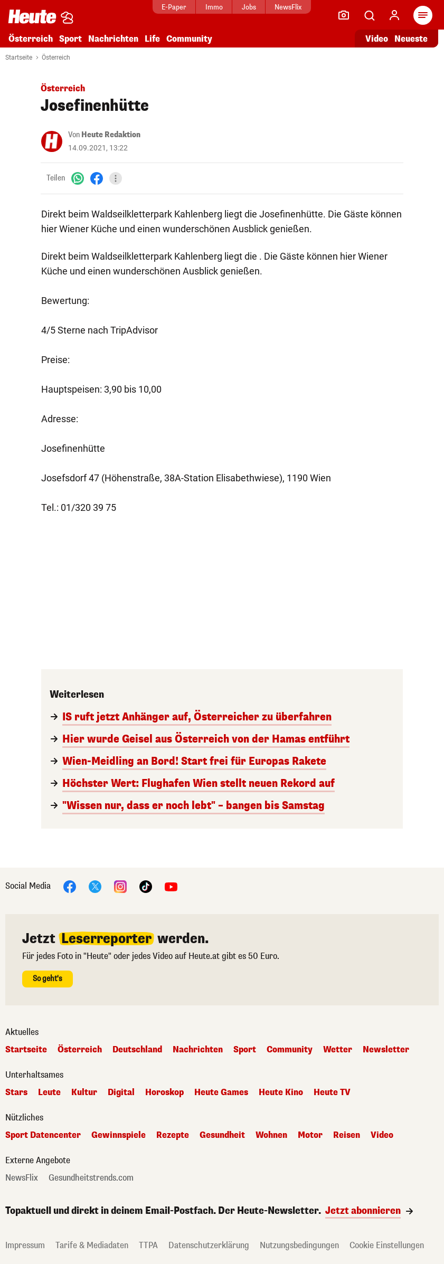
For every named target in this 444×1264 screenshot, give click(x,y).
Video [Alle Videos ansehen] (376, 38)
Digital (121, 1092)
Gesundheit (222, 1135)
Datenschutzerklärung (208, 1245)
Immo (214, 7)
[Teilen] (115, 178)
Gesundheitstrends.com (91, 1178)
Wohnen (271, 1135)
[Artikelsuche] (369, 15)
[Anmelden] (394, 15)
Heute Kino (281, 1092)
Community (189, 38)
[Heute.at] (32, 16)
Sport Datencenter (43, 1135)
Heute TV (332, 1092)
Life (152, 38)
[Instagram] (120, 885)
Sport (70, 38)
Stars (16, 1092)
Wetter (337, 1049)
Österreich (30, 38)
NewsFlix (288, 7)
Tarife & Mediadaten (91, 1245)
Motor (310, 1135)
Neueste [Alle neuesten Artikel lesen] (411, 38)
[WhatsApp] (77, 178)
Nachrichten (113, 38)
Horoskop (164, 1092)
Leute (49, 1092)
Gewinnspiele (118, 1135)
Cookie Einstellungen (386, 1245)
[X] (95, 885)
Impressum (25, 1245)
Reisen (346, 1135)
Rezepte (172, 1135)
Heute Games (221, 1092)
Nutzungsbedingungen (299, 1245)
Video (382, 1135)
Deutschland (137, 1049)
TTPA (148, 1245)
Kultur (84, 1092)
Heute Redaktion (110, 135)
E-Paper (174, 7)
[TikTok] (145, 885)
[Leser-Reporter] (343, 15)
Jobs (249, 7)
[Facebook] (96, 178)
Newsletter (386, 1049)
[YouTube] (171, 885)
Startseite (18, 57)
